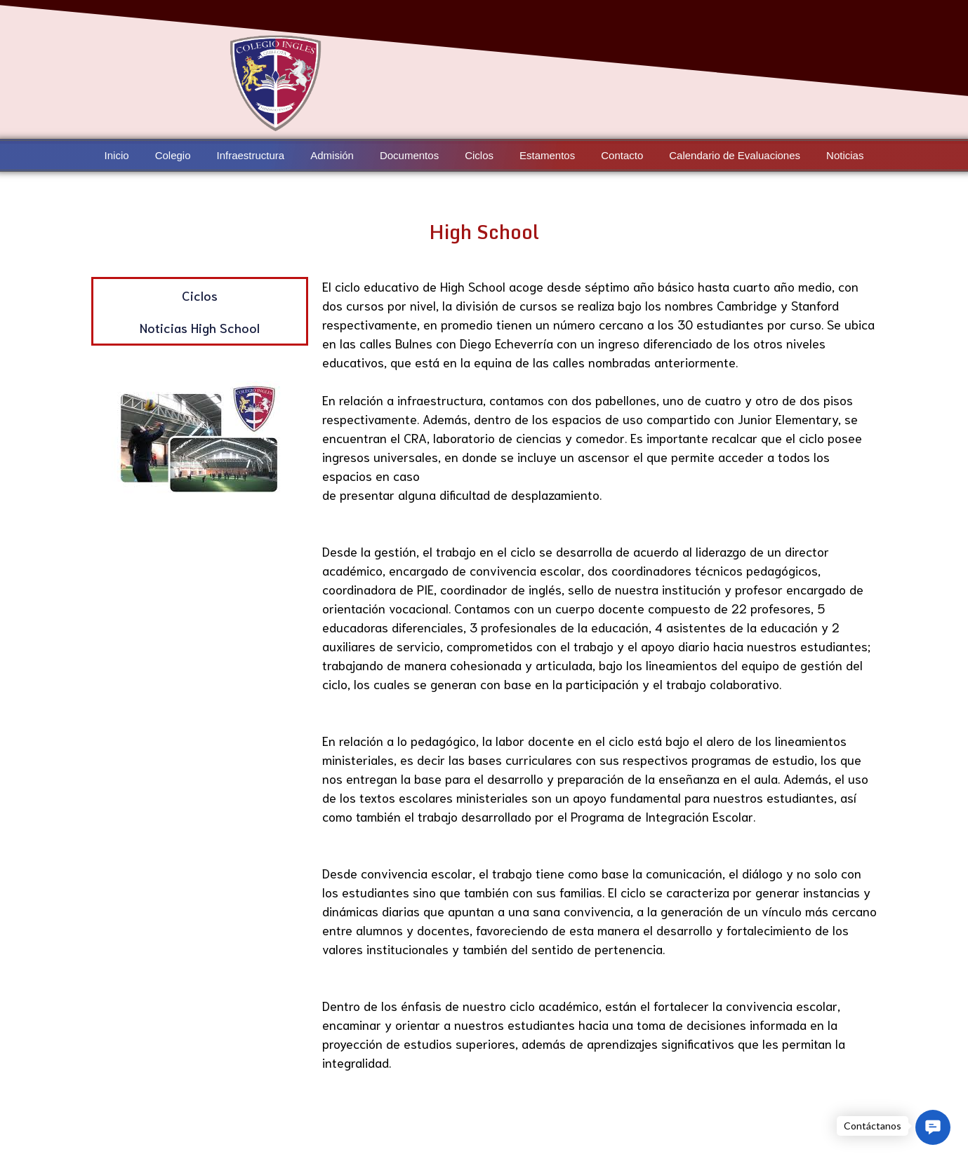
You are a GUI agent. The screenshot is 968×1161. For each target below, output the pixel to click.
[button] (932, 1127)
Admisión (333, 155)
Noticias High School (200, 327)
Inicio (119, 155)
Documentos (409, 155)
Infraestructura (252, 155)
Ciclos (479, 155)
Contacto (621, 155)
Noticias (842, 155)
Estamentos (547, 155)
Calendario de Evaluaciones (732, 155)
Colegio (175, 155)
